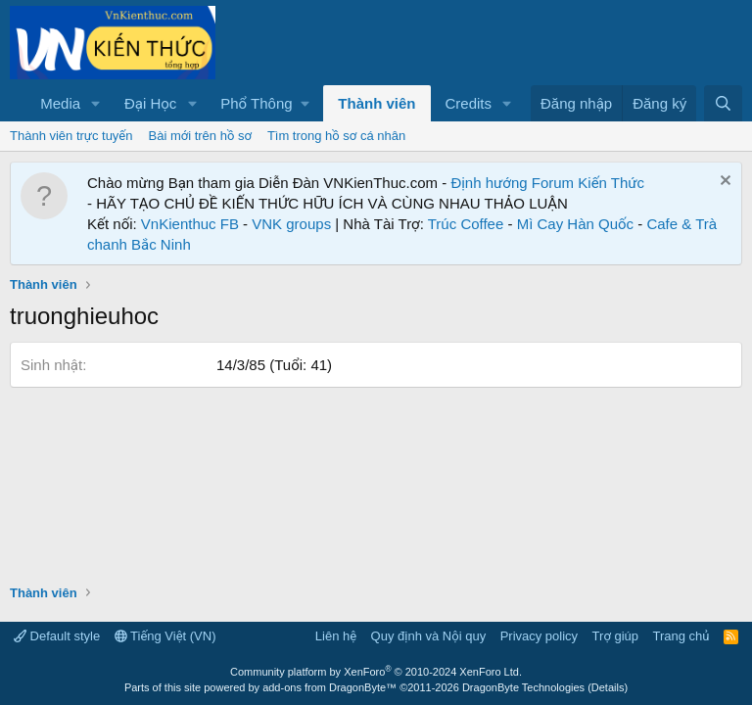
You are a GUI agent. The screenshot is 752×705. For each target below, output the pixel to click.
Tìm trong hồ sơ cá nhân (336, 135)
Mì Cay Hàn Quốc (575, 223)
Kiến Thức (611, 182)
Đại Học (150, 103)
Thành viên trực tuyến (71, 135)
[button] (96, 103)
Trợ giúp (615, 636)
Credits (469, 103)
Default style (57, 636)
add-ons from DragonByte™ (329, 687)
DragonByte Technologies (523, 687)
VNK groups (291, 223)
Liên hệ (335, 636)
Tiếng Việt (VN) (165, 636)
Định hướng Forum (512, 182)
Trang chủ (681, 636)
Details (608, 687)
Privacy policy (539, 636)
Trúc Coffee (466, 223)
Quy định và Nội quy (429, 636)
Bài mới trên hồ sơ (200, 135)
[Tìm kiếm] (723, 103)
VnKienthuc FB (190, 223)
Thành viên (376, 103)
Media (60, 103)
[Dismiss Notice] (723, 182)
